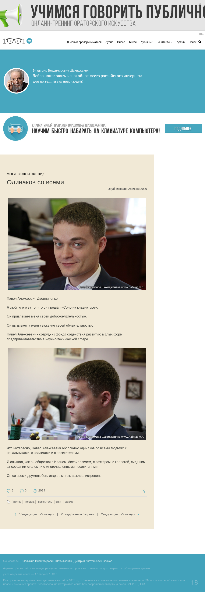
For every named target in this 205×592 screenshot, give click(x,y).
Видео (121, 42)
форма (69, 502)
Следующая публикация (120, 514)
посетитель (45, 502)
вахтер (17, 502)
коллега (29, 502)
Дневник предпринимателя (84, 42)
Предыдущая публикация (35, 514)
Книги (133, 42)
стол (58, 502)
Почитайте (164, 42)
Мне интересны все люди (25, 173)
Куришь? (146, 42)
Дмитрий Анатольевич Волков (93, 561)
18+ (201, 34)
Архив (181, 42)
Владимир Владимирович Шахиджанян (46, 561)
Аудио (109, 42)
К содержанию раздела (77, 514)
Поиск (195, 42)
